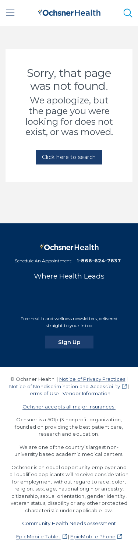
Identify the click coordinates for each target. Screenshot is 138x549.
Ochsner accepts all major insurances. (69, 407)
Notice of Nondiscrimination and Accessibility (64, 386)
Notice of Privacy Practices (92, 379)
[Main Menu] (10, 13)
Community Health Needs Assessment (69, 523)
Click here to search (69, 157)
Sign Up (75, 342)
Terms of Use (43, 393)
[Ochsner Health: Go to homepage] (69, 11)
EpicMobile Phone (93, 536)
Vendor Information (86, 393)
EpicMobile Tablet (38, 536)
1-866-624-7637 (99, 260)
